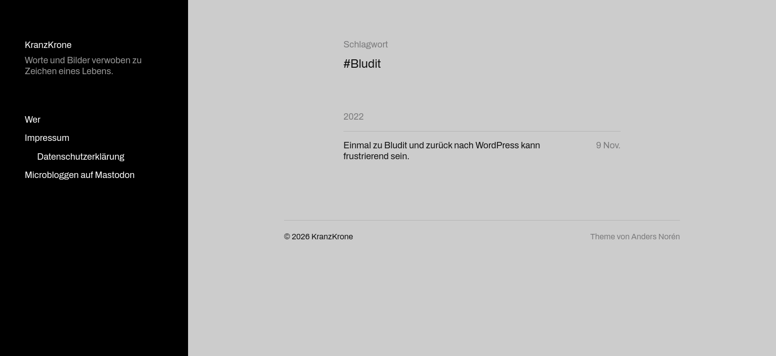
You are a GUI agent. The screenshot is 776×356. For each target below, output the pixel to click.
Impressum (47, 138)
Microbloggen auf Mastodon (80, 175)
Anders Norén (655, 236)
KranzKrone (48, 45)
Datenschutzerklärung (80, 157)
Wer (33, 120)
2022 (353, 117)
